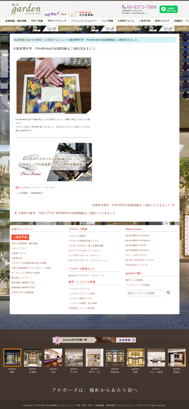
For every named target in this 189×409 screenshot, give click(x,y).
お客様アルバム (126, 21)
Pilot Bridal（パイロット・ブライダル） (37, 187)
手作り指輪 (37, 21)
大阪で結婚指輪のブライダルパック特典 (31, 268)
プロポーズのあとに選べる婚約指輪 (86, 245)
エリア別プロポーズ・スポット (84, 255)
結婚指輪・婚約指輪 (16, 21)
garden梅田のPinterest (137, 250)
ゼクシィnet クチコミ (136, 255)
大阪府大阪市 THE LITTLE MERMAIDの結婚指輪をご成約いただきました (67, 213)
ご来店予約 (145, 21)
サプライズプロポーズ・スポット (85, 250)
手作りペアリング (57, 21)
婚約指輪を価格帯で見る (23, 282)
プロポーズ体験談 (77, 236)
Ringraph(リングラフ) (137, 265)
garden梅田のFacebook (138, 235)
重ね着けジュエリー (21, 277)
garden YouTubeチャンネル (140, 260)
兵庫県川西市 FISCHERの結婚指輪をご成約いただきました (131, 205)
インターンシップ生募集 (138, 285)
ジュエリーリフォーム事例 (82, 293)
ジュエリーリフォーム (80, 288)
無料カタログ (162, 21)
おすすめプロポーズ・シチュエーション (88, 260)
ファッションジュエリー (84, 21)
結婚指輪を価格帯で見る (23, 287)
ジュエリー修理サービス (81, 298)
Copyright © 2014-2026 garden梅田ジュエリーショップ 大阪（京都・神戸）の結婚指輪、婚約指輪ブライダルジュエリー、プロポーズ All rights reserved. (94, 405)
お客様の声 (16, 258)
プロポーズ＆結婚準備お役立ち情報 (29, 263)
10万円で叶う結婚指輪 (22, 292)
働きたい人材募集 (134, 280)
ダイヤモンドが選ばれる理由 (25, 273)
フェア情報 (107, 21)
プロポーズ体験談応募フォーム (84, 241)
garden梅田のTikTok (136, 245)
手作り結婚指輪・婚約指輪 (24, 243)
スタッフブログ (19, 248)
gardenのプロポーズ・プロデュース (86, 275)
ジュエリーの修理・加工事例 (83, 303)
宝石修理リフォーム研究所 (82, 308)
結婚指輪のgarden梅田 (28, 39)
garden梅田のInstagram (138, 240)
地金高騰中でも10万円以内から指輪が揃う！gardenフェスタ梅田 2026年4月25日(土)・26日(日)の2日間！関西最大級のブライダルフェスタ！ (94, 28)
